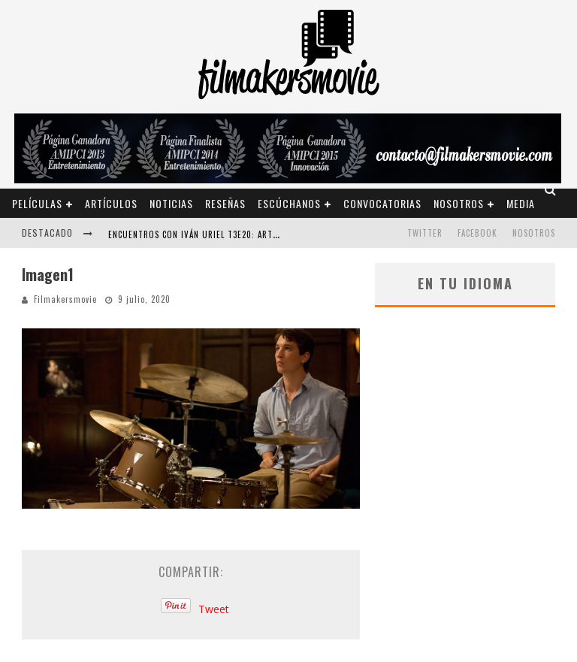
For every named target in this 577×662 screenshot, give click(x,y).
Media (520, 203)
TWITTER (425, 233)
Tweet (213, 609)
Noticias (171, 203)
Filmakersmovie (65, 299)
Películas (37, 203)
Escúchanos (289, 203)
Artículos (111, 203)
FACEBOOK (477, 233)
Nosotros (459, 203)
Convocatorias (382, 203)
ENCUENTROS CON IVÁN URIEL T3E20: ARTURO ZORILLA (216, 234)
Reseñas (225, 203)
